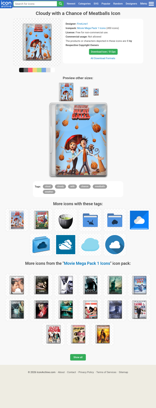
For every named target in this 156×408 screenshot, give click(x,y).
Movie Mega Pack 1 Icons (91, 28)
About (61, 372)
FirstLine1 (82, 23)
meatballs (100, 186)
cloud (48, 186)
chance (84, 186)
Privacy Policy (86, 372)
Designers (131, 3)
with (72, 186)
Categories (84, 3)
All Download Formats (103, 58)
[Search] (60, 4)
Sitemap (123, 372)
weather (49, 191)
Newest (71, 3)
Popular (106, 3)
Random (118, 3)
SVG (96, 3)
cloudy (60, 186)
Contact (71, 372)
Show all (77, 357)
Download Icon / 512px (103, 51)
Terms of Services (106, 372)
